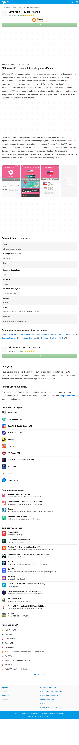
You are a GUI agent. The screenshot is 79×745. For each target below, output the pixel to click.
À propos (5, 687)
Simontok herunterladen (44, 334)
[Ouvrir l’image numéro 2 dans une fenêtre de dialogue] (50, 181)
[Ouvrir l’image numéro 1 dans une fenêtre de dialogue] (30, 181)
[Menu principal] (77, 2)
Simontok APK (24, 11)
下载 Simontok (25, 334)
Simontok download (65, 334)
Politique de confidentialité (50, 696)
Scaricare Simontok (9, 338)
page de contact (67, 396)
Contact (4, 692)
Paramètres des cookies (49, 708)
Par (12, 15)
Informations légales (47, 700)
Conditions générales (48, 687)
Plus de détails (39, 675)
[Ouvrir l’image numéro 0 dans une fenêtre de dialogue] (11, 181)
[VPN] (24, 8)
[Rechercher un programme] (72, 2)
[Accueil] (2, 8)
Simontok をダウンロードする (52, 338)
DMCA (42, 704)
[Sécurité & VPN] (16, 8)
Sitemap (5, 700)
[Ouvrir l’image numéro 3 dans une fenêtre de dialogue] (70, 181)
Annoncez (5, 696)
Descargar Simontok (28, 338)
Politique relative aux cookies (51, 692)
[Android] (7, 8)
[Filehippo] (7, 2)
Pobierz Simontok (8, 334)
